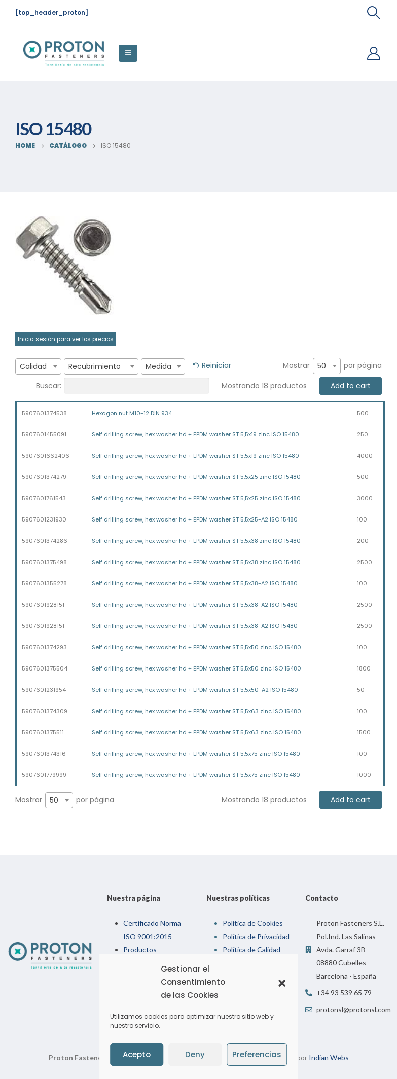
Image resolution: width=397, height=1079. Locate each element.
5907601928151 (43, 605)
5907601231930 (44, 519)
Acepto (137, 1054)
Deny (195, 1054)
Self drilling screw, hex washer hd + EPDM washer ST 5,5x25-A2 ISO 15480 (195, 519)
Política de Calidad (251, 949)
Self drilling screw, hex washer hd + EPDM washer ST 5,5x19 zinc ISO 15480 (195, 434)
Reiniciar (216, 365)
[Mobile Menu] (128, 53)
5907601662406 (45, 456)
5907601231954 (44, 690)
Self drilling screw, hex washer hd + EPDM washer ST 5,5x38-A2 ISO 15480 (195, 583)
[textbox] (38, 366)
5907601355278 (44, 583)
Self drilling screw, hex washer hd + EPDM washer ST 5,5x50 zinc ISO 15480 (196, 647)
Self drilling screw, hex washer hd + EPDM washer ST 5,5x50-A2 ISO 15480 (195, 690)
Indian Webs (329, 1057)
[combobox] (38, 366)
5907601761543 (44, 498)
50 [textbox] (321, 366)
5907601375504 (44, 668)
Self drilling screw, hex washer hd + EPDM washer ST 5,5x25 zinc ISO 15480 (196, 477)
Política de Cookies (253, 923)
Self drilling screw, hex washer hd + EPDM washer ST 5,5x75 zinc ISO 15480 (196, 754)
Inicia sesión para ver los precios (66, 339)
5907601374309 (44, 711)
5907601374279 (44, 477)
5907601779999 (44, 775)
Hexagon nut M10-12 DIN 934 (132, 413)
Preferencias (256, 1054)
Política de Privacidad (256, 936)
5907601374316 (44, 754)
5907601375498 (44, 562)
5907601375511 (43, 732)
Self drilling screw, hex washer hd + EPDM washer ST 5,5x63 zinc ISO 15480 (196, 711)
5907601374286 (44, 541)
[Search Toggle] (374, 12)
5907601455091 (44, 434)
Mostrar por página (332, 366)
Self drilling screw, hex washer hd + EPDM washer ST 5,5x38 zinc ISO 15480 (196, 541)
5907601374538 (44, 413)
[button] (282, 982)
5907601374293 (44, 647)
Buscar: (122, 386)
